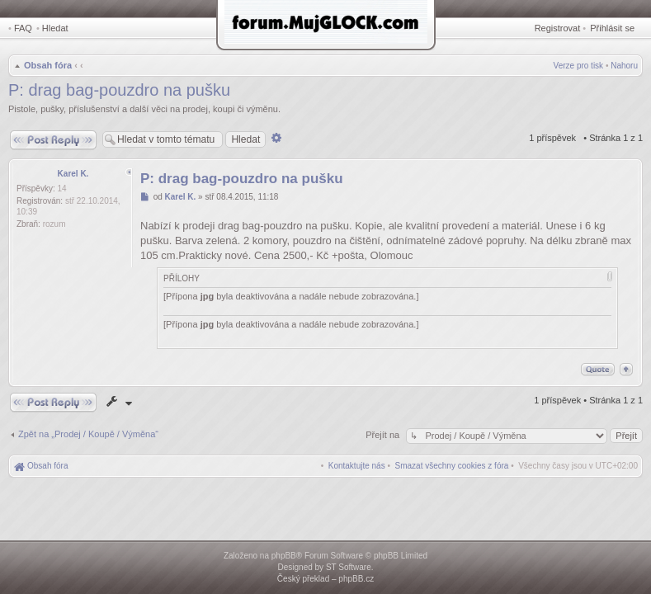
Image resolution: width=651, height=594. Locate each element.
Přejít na (384, 435)
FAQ (23, 28)
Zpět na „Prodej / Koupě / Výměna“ (88, 434)
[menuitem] (452, 465)
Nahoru (624, 65)
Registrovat (558, 28)
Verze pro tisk (579, 65)
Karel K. (73, 173)
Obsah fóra (48, 65)
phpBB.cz (356, 578)
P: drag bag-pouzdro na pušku (119, 90)
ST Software (348, 567)
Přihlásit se (612, 28)
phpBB (283, 555)
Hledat (55, 28)
